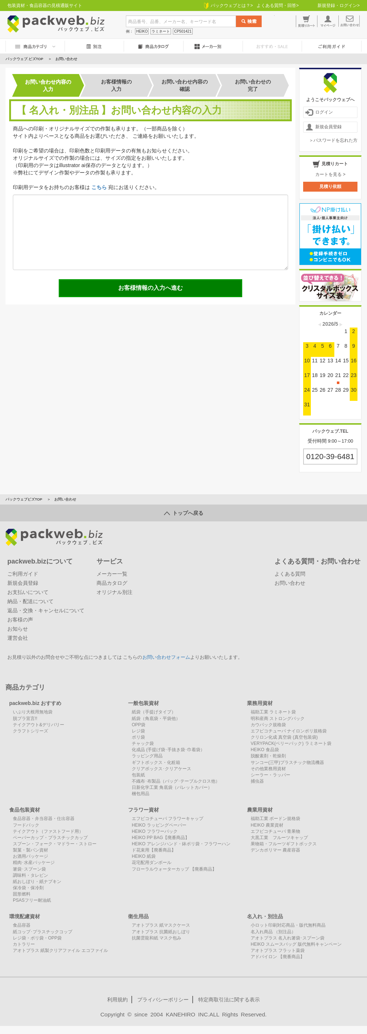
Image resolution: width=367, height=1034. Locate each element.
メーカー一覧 (112, 574)
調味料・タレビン (30, 875)
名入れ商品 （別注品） (273, 931)
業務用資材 (260, 703)
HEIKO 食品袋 (265, 749)
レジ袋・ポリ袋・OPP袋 (37, 938)
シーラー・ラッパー (270, 775)
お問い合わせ (290, 583)
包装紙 (138, 775)
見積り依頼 (330, 186)
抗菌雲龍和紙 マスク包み (156, 938)
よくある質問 (290, 574)
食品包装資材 (24, 810)
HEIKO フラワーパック (155, 831)
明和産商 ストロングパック (278, 718)
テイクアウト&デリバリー (38, 724)
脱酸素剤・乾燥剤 (268, 755)
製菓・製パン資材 (30, 850)
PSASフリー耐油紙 (32, 900)
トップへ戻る (183, 513)
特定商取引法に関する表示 (229, 999)
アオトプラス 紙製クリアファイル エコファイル (60, 950)
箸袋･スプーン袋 (29, 869)
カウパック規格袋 (268, 724)
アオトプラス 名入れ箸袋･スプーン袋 (287, 938)
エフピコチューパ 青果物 (275, 831)
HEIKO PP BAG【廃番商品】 (160, 837)
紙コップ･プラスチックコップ (42, 931)
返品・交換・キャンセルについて (45, 610)
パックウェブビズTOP (24, 499)
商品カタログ (112, 583)
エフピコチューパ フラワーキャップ (167, 818)
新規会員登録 (323, 127)
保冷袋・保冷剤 (28, 887)
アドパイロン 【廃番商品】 (278, 956)
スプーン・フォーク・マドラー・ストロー (55, 843)
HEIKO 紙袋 (144, 856)
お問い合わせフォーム (166, 657)
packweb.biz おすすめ (35, 703)
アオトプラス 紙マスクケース (161, 925)
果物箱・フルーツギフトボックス (284, 843)
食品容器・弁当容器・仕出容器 (44, 818)
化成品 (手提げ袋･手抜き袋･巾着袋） (168, 749)
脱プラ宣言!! (25, 718)
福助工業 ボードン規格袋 (275, 818)
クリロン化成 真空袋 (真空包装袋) (284, 737)
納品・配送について (30, 601)
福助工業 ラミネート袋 (273, 711)
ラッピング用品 (147, 755)
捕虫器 (257, 781)
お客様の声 (20, 620)
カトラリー (24, 944)
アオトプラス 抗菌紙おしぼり (161, 931)
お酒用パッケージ (30, 856)
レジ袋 (138, 731)
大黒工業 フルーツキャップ (279, 837)
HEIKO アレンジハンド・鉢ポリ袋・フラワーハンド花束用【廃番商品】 (181, 847)
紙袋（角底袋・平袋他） (156, 718)
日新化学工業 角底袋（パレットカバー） (172, 787)
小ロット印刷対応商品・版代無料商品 (288, 925)
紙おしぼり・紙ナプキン (37, 881)
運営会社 (17, 638)
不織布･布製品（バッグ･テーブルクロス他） (176, 781)
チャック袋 (143, 743)
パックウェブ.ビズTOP (24, 59)
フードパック (26, 825)
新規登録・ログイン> (338, 5)
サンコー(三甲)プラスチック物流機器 (287, 762)
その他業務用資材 (268, 768)
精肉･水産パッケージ (34, 862)
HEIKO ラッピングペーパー (159, 825)
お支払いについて (27, 592)
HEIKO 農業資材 (267, 825)
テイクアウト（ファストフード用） (48, 831)
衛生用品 (138, 916)
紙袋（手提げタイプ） (154, 711)
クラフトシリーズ (30, 731)
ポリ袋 (138, 737)
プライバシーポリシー (163, 999)
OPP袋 (138, 724)
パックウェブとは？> (228, 5)
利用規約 (117, 999)
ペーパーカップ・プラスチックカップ (50, 837)
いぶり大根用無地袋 (32, 711)
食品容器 (21, 925)
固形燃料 (21, 894)
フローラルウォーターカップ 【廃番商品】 (174, 869)
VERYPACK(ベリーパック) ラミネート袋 (291, 743)
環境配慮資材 (24, 916)
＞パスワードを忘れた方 (333, 140)
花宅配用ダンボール (151, 862)
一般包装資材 (143, 703)
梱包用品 (140, 793)
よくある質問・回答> (278, 5)
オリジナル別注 (114, 592)
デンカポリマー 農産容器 (275, 850)
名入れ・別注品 (265, 916)
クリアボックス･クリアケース (161, 768)
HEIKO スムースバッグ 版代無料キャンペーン (296, 944)
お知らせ (17, 629)
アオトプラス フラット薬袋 (278, 950)
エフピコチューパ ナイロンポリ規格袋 (289, 731)
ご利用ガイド (22, 574)
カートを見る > (330, 174)
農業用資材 (260, 810)
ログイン (319, 112)
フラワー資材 (143, 810)
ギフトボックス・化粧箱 (156, 762)
